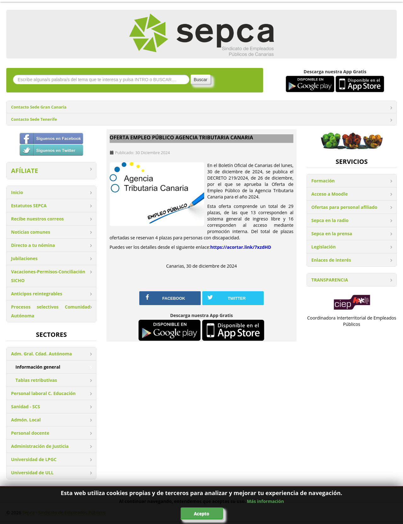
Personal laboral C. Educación (43, 393)
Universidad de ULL (32, 473)
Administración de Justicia (40, 446)
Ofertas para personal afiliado (344, 207)
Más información (265, 501)
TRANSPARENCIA (329, 280)
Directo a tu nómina (33, 245)
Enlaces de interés (331, 260)
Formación (323, 181)
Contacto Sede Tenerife (34, 119)
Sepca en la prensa (331, 234)
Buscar (201, 79)
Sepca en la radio (329, 220)
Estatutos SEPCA (29, 206)
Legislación (323, 247)
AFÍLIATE (24, 170)
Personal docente (30, 433)
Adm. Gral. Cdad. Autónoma (41, 354)
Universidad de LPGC (33, 459)
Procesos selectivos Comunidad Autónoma (50, 311)
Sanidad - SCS (25, 407)
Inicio (17, 192)
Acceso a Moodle (329, 194)
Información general (37, 367)
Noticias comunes (30, 232)
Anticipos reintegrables (36, 294)
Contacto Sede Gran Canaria (38, 107)
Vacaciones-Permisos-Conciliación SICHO (48, 276)
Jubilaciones (24, 258)
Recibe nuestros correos (37, 219)
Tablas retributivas (36, 380)
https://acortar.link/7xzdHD (240, 247)
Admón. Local (26, 420)
